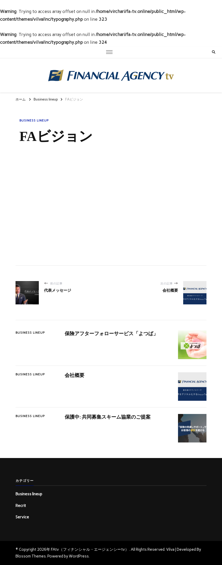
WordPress (78, 556)
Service (22, 517)
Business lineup (34, 120)
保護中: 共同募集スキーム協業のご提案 (108, 417)
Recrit (21, 505)
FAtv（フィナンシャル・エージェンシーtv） (90, 549)
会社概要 (74, 375)
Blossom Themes (31, 556)
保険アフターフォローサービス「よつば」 (111, 334)
